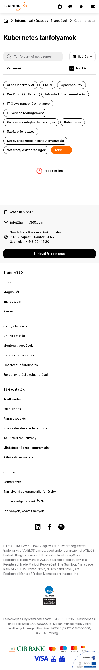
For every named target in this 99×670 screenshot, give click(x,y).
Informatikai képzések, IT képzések (41, 20)
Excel (32, 94)
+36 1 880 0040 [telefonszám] (21, 212)
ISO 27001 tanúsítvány (19, 438)
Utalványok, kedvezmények (23, 511)
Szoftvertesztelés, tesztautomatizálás (35, 141)
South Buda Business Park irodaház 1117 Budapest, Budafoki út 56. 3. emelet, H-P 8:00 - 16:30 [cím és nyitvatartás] (36, 237)
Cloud (47, 85)
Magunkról (11, 292)
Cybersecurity (71, 85)
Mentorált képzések (18, 345)
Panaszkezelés (14, 418)
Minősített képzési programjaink (27, 447)
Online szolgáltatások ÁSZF (23, 501)
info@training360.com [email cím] (26, 222)
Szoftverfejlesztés (20, 131)
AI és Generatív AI (20, 85)
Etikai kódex (12, 409)
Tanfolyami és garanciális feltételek (29, 491)
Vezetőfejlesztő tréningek (26, 150)
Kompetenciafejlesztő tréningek (31, 122)
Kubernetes (72, 122)
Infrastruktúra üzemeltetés (65, 94)
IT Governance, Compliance (28, 104)
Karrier (8, 311)
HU (70, 6)
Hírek (7, 282)
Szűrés (87, 58)
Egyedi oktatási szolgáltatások (26, 374)
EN (81, 6)
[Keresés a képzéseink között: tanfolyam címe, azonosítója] (33, 56)
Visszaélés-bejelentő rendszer (26, 428)
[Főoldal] (6, 20)
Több (61, 150)
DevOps (13, 94)
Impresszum (12, 301)
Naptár (81, 68)
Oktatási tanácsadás (18, 355)
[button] (60, 6)
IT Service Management (25, 113)
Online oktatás (14, 336)
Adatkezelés (12, 399)
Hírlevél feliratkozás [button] (49, 253)
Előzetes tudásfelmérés (20, 365)
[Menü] (93, 6)
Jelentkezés (12, 482)
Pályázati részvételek (19, 457)
